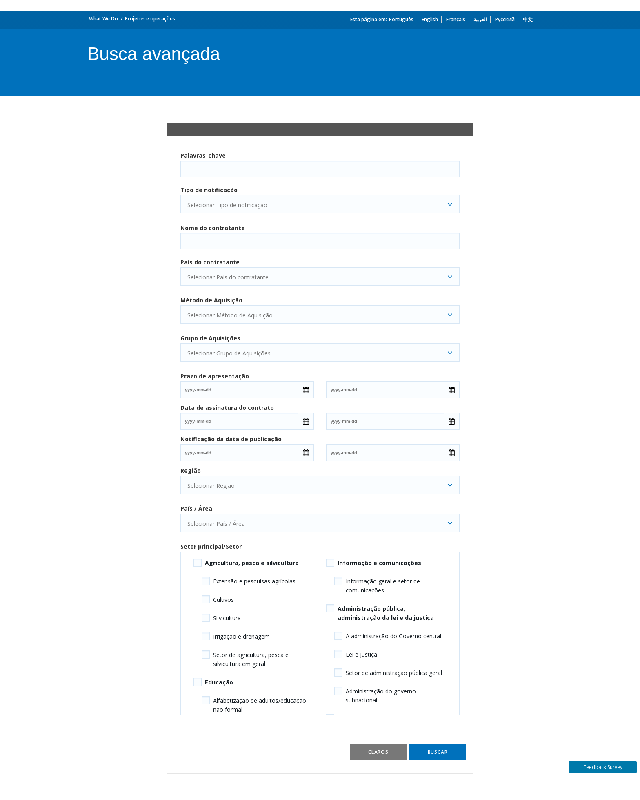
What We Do (103, 18)
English (430, 19)
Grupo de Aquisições (210, 338)
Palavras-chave (203, 155)
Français (455, 19)
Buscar (438, 752)
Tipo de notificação (209, 190)
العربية (480, 19)
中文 (528, 19)
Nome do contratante (212, 228)
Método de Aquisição (211, 300)
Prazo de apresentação (214, 376)
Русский (505, 19)
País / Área (196, 508)
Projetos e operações (150, 18)
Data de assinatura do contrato (227, 407)
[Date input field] (239, 390)
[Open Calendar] (305, 390)
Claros (378, 752)
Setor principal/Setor (211, 546)
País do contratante (210, 262)
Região (190, 470)
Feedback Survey (603, 767)
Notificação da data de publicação (231, 439)
